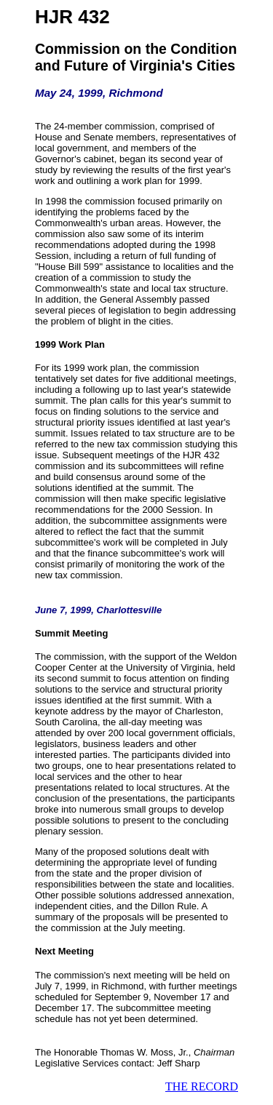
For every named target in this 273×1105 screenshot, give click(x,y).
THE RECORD (201, 1086)
